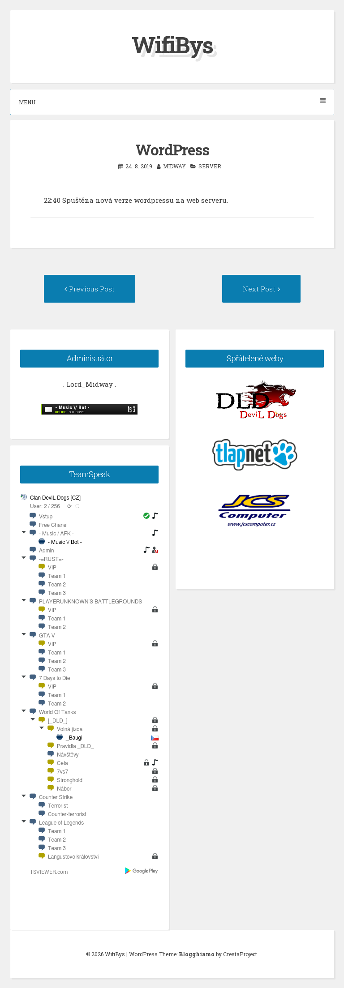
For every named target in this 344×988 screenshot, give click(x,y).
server (209, 166)
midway (174, 166)
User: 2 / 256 (45, 506)
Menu (172, 102)
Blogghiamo (197, 954)
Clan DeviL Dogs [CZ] (55, 497)
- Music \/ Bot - (65, 542)
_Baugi (74, 737)
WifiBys (172, 45)
